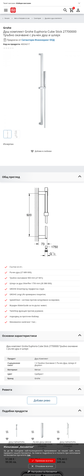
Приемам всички (42, 460)
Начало (5, 18)
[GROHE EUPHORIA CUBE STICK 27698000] (42, 429)
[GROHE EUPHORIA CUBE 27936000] (68, 429)
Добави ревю (42, 400)
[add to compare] (8, 432)
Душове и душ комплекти (52, 18)
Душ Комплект (41, 358)
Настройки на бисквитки (42, 471)
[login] (78, 10)
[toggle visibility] (42, 177)
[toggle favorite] (41, 151)
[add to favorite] (8, 439)
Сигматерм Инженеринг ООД (38, 40)
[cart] (71, 10)
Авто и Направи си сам (20, 18)
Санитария (36, 18)
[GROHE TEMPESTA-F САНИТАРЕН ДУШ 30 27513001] (16, 429)
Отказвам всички (42, 466)
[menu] (6, 10)
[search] (65, 10)
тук (28, 455)
